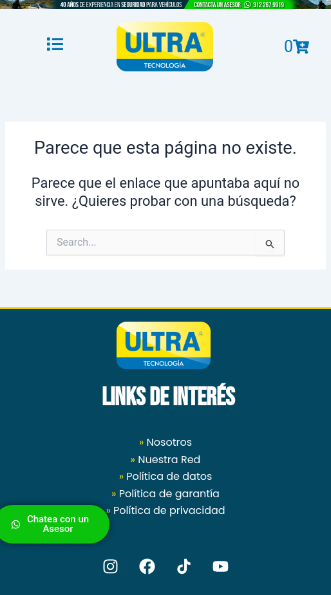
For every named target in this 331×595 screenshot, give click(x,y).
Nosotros (165, 442)
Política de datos (169, 476)
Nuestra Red (169, 459)
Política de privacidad (169, 510)
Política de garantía (169, 493)
